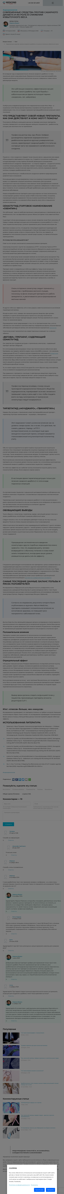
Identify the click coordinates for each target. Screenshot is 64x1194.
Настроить (50, 1190)
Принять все (39, 1190)
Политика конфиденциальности (19, 1185)
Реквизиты (34, 1185)
